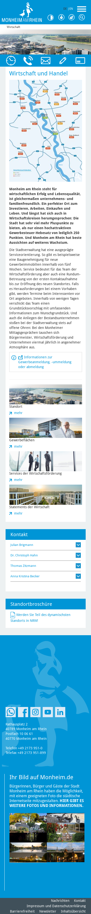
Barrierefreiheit (22, 911)
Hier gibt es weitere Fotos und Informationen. (46, 803)
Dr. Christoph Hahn (24, 555)
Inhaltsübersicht (73, 911)
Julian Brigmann (21, 545)
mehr (18, 413)
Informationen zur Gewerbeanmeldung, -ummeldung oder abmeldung (44, 362)
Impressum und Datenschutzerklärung (56, 906)
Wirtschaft (13, 27)
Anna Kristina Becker (25, 576)
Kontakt (80, 901)
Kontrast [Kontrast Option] (52, 18)
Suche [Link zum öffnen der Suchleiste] (82, 17)
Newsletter (47, 911)
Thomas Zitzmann (23, 566)
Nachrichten (60, 901)
